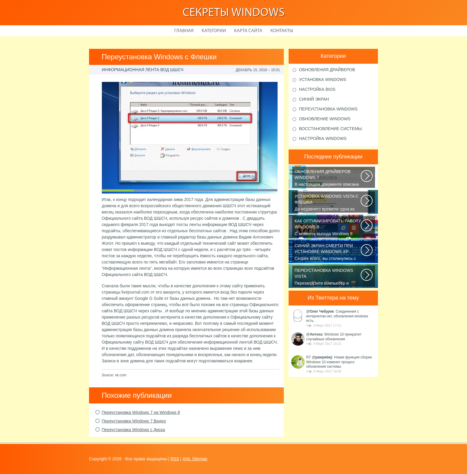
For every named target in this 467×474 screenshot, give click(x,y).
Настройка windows (322, 138)
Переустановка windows (328, 109)
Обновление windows (325, 118)
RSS (175, 458)
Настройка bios (317, 89)
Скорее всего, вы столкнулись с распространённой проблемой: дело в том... (328, 252)
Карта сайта (248, 31)
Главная (184, 31)
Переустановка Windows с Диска (133, 429)
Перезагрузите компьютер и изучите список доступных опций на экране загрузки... (328, 277)
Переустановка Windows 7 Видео (134, 421)
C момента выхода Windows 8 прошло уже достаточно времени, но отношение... (328, 227)
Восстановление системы (330, 128)
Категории (214, 31)
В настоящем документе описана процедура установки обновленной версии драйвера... (328, 178)
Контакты (281, 31)
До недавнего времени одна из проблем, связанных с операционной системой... (328, 203)
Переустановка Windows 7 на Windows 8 (141, 412)
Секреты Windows (234, 13)
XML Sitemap (195, 458)
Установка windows (322, 79)
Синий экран (314, 99)
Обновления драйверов (327, 69)
